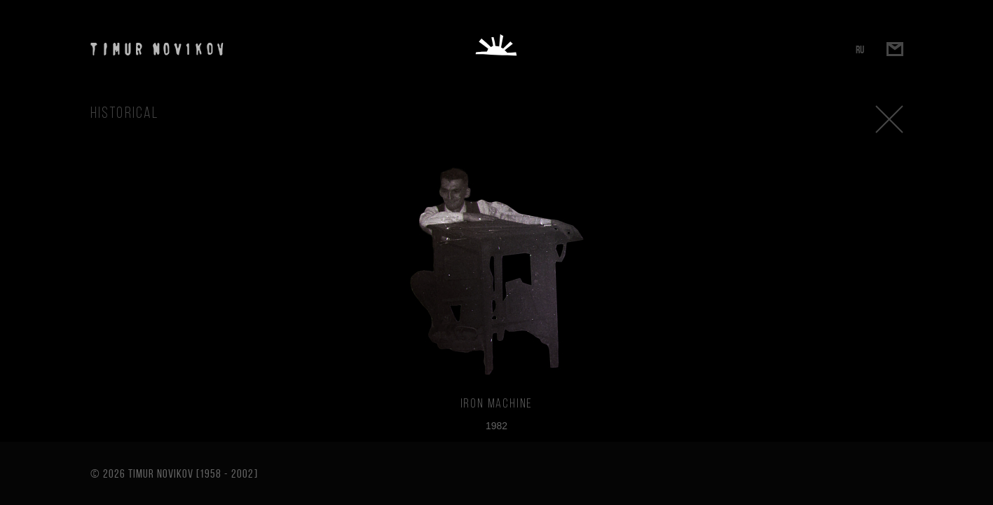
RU (860, 49)
